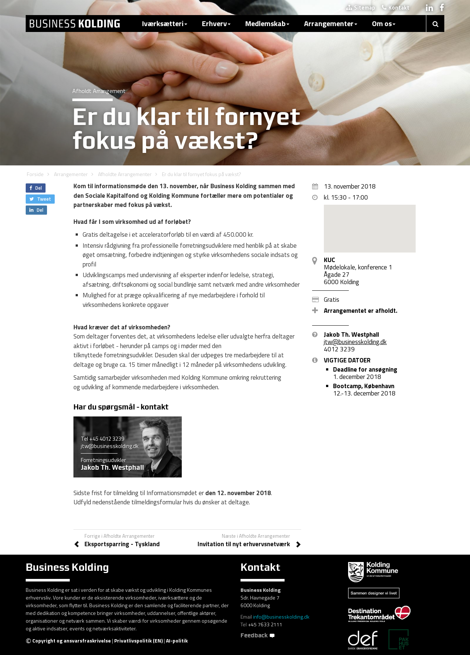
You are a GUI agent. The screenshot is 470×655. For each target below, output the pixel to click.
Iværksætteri (164, 23)
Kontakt (395, 7)
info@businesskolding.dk (281, 616)
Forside (35, 174)
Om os (383, 23)
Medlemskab (267, 23)
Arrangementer (330, 23)
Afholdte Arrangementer (125, 174)
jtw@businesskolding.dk (109, 446)
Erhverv (216, 23)
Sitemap (360, 7)
